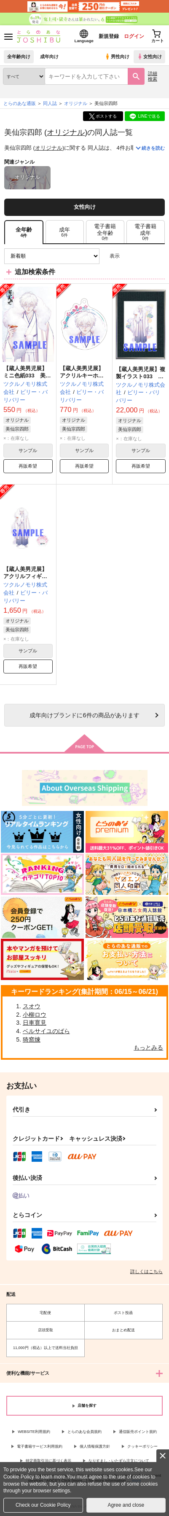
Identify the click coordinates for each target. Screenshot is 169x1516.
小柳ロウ (34, 1014)
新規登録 (109, 36)
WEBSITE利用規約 (34, 1432)
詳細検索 (152, 76)
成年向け (49, 56)
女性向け (149, 56)
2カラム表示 (143, 256)
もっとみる (148, 1047)
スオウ (31, 1006)
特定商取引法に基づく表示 (48, 1461)
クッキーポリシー (142, 1446)
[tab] (65, 232)
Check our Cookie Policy (43, 1505)
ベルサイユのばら (46, 1031)
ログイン (134, 36)
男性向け (117, 56)
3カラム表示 (129, 256)
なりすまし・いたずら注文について (119, 1461)
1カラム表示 (158, 256)
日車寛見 (34, 1022)
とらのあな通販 (19, 103)
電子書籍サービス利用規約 (39, 1446)
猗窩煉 (31, 1039)
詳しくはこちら (146, 1271)
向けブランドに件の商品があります (84, 715)
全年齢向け (18, 56)
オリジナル (66, 132)
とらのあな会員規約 (84, 1432)
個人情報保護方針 (95, 1446)
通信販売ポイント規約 (138, 1432)
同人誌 (50, 103)
